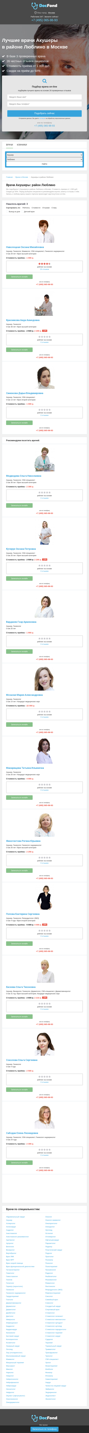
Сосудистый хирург (53, 1306)
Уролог (48, 1363)
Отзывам (45, 208)
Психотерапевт (51, 1266)
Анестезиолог (11, 1233)
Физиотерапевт (51, 1366)
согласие (42, 118)
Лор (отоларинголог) (14, 1353)
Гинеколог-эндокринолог (54, 251)
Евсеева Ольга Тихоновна (21, 987)
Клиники (22, 145)
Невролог (10, 1376)
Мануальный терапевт (15, 1363)
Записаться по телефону (44, 1429)
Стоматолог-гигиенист (54, 1316)
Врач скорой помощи (14, 1263)
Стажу (54, 208)
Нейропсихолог (12, 1379)
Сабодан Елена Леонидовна (22, 1133)
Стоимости (36, 208)
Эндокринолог (51, 1392)
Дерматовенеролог (63, 991)
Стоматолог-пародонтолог (55, 1329)
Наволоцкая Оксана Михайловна (25, 247)
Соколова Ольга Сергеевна (21, 1060)
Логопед (9, 1349)
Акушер (9, 251)
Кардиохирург (11, 1329)
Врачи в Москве (21, 177)
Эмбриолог (49, 1389)
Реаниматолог (51, 1280)
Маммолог (26, 251)
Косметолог (10, 1343)
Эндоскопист (50, 1396)
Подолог (48, 1253)
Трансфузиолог (51, 1353)
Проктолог (49, 1257)
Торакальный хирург (53, 1346)
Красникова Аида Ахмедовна (23, 320)
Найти (44, 164)
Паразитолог (50, 1243)
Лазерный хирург (13, 1346)
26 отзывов (44, 269)
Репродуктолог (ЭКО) (30, 918)
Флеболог (49, 1369)
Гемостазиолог (12, 1276)
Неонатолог (10, 1389)
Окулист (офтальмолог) (15, 1396)
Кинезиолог (10, 1333)
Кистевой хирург (12, 1336)
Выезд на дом (13, 211)
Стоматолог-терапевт (53, 1333)
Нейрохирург (11, 1386)
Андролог (10, 1230)
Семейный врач (51, 1300)
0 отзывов (45, 342)
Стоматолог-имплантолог (55, 1319)
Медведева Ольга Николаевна (23, 475)
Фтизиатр (49, 1376)
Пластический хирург (53, 1250)
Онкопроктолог (51, 1223)
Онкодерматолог (12, 1402)
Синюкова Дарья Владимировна (24, 393)
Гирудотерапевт (12, 1296)
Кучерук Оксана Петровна (21, 548)
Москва (51, 13)
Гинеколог (17, 251)
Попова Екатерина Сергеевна (23, 914)
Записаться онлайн (19, 277)
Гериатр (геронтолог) (14, 1286)
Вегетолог (10, 1247)
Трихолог (49, 1356)
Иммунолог (10, 1319)
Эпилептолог (50, 1399)
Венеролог (17, 991)
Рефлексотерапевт (52, 1293)
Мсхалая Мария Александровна (24, 695)
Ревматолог (50, 1283)
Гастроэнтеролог (12, 1270)
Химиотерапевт (51, 1379)
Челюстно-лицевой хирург (55, 1386)
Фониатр (48, 1372)
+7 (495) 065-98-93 (44, 20)
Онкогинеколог (12, 1399)
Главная (9, 177)
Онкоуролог (50, 1227)
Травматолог (50, 1349)
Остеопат (49, 1233)
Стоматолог (50, 1313)
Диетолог (9, 1316)
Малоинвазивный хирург (16, 1356)
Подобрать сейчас (44, 113)
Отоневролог (50, 1237)
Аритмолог (10, 1240)
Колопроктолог (12, 1339)
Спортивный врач (52, 1310)
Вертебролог (11, 1253)
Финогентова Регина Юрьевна (23, 841)
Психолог (49, 1263)
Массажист (10, 1366)
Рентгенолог (50, 1286)
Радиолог (49, 1273)
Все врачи (43, 1425)
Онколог (48, 1217)
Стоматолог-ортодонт (54, 1323)
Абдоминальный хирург (15, 1217)
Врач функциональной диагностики (20, 1266)
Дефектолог (11, 1310)
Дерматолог (35, 991)
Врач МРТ (10, 1260)
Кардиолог (10, 1326)
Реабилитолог (51, 1276)
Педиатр (48, 1247)
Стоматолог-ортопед (53, 1326)
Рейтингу (26, 208)
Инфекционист (12, 1323)
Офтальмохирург (52, 1240)
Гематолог (10, 1273)
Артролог (9, 1243)
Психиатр (49, 1260)
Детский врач (28, 211)
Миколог (9, 1369)
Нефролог (10, 1392)
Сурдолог (49, 1339)
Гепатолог (10, 1283)
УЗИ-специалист (37, 251)
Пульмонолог (50, 1270)
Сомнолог (49, 1303)
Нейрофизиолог (12, 1382)
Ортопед (48, 1230)
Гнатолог (9, 1300)
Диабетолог (10, 1313)
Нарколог (10, 1372)
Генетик (9, 1280)
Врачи (9, 145)
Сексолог (49, 1296)
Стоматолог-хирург (52, 1336)
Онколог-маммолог (53, 1220)
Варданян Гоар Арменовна (21, 621)
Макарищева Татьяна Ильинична (25, 768)
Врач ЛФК (10, 1257)
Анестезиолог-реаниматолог (17, 1237)
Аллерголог (10, 1223)
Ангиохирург (11, 1227)
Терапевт (49, 1343)
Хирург (48, 1382)
